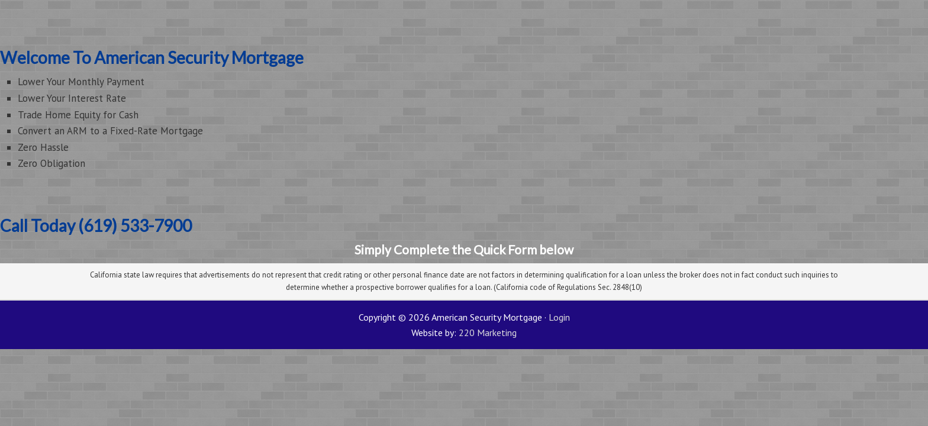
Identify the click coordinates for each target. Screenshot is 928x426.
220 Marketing (488, 332)
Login (559, 317)
